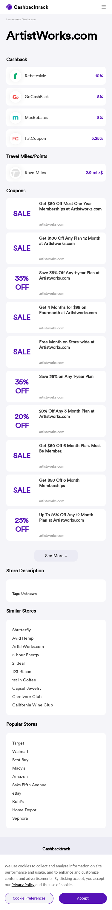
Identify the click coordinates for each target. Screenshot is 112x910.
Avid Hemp (22, 638)
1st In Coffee (24, 680)
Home (10, 19)
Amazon (20, 776)
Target (18, 743)
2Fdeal (18, 663)
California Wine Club (32, 705)
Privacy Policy (23, 884)
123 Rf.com (22, 671)
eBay (16, 793)
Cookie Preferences (29, 898)
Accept (83, 898)
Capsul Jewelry (27, 688)
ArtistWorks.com (28, 646)
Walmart (20, 751)
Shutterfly (21, 629)
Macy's (18, 768)
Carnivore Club (27, 696)
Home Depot (24, 810)
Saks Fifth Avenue (29, 784)
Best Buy (20, 759)
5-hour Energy (25, 655)
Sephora (20, 818)
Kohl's (18, 801)
